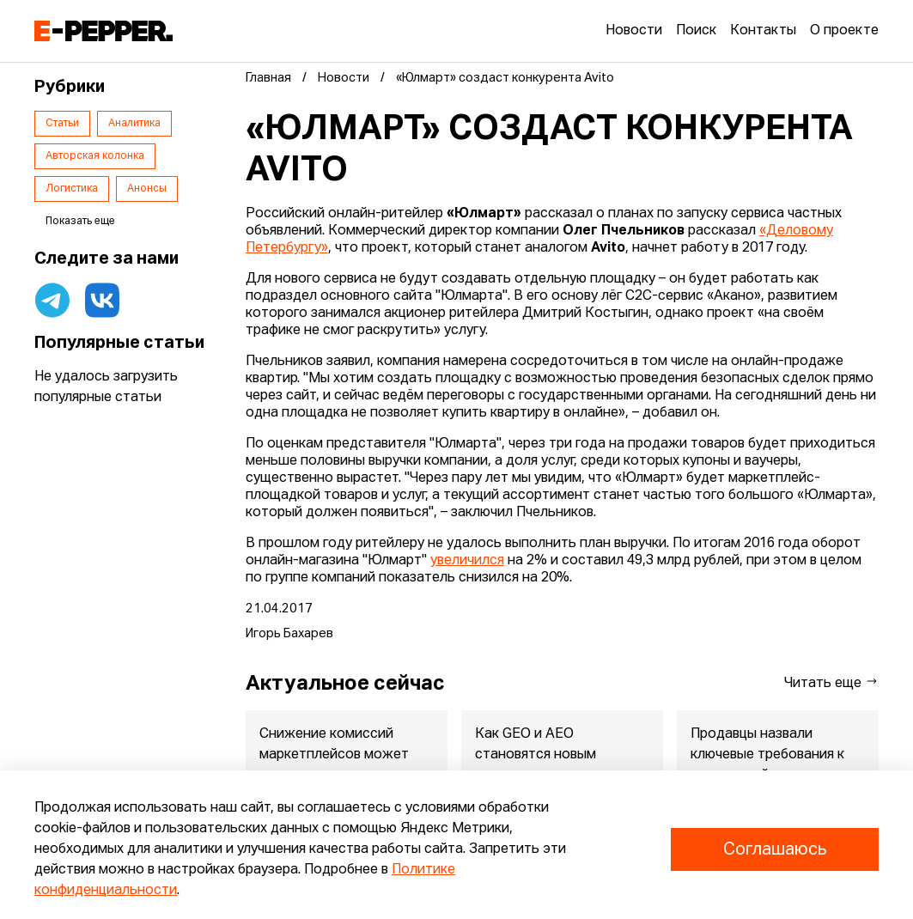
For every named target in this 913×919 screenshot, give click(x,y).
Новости (634, 31)
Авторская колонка (95, 156)
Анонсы (147, 189)
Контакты (763, 31)
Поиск (696, 31)
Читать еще (831, 682)
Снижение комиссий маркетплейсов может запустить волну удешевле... (334, 765)
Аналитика (134, 124)
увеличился (467, 561)
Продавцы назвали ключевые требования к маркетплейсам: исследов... (767, 765)
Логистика (72, 189)
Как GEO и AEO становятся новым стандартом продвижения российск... (561, 765)
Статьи (62, 124)
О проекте (844, 31)
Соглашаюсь (774, 849)
